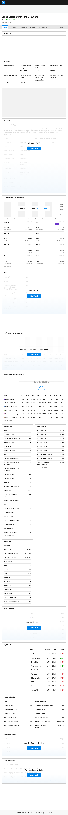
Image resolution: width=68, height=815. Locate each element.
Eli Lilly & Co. (34, 662)
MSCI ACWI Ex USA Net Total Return (12, 403)
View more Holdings (58, 645)
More (61, 27)
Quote (5, 27)
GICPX (6, 573)
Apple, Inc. (34, 674)
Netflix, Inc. (34, 686)
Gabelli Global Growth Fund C (12, 399)
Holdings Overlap (43, 27)
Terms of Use (20, 813)
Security (49, 813)
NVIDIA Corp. (35, 654)
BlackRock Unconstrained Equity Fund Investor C (12, 410)
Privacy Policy (40, 813)
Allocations (24, 27)
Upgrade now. (42, 208)
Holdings (32, 27)
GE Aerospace (35, 682)
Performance (13, 27)
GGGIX (6, 569)
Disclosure (30, 813)
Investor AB (34, 690)
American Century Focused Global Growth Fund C (12, 417)
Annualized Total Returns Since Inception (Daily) (39, 78)
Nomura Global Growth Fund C (12, 406)
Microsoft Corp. (35, 658)
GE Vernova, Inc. (35, 678)
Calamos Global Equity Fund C (12, 414)
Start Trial (34, 148)
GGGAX (6, 565)
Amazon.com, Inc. (36, 666)
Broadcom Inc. (35, 670)
